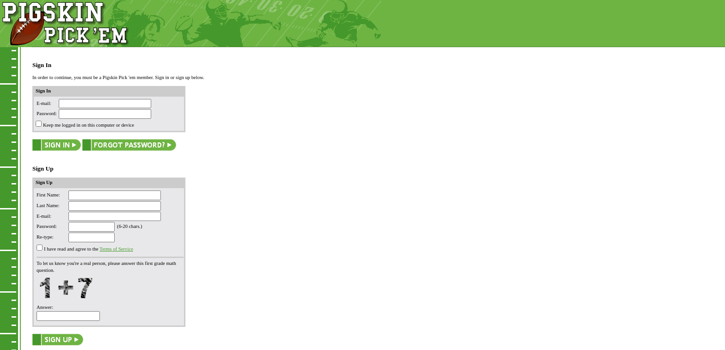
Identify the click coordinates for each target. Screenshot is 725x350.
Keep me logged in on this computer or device (88, 125)
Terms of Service (116, 249)
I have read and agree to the (71, 249)
